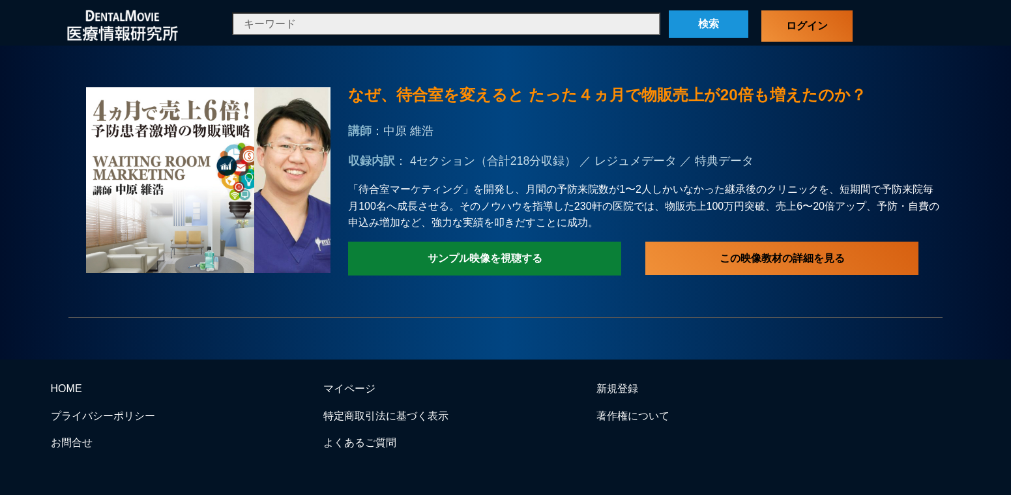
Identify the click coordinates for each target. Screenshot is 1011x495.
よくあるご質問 (359, 442)
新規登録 (617, 388)
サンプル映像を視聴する (485, 258)
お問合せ (72, 442)
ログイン (807, 25)
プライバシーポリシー (103, 415)
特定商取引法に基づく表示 (385, 415)
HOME (66, 388)
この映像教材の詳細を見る (782, 258)
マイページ (349, 388)
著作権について (632, 415)
